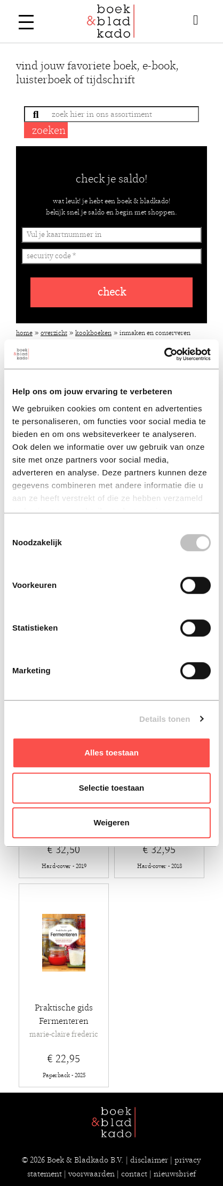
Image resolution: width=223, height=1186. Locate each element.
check (112, 292)
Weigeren (111, 822)
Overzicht (54, 333)
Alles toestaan (111, 752)
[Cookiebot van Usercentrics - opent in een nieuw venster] (164, 354)
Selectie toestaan (112, 787)
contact (134, 1173)
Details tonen (164, 718)
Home (24, 333)
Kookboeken (93, 333)
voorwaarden (91, 1173)
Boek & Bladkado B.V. (85, 1160)
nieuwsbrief (175, 1173)
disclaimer (149, 1160)
